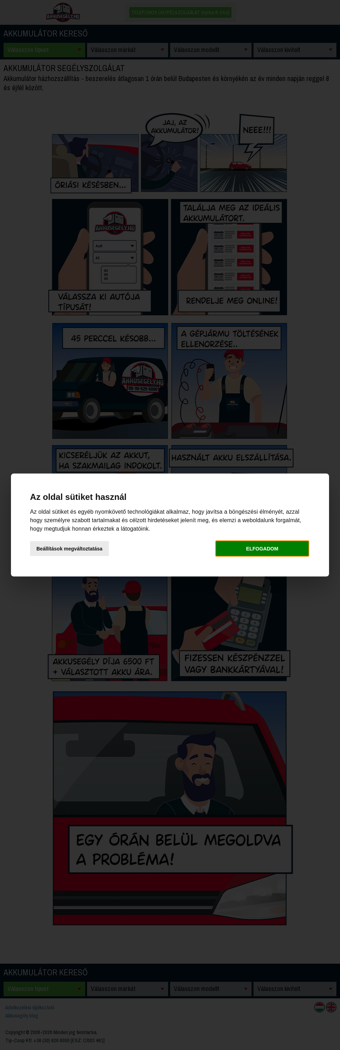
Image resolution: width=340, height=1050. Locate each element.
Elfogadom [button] (262, 548)
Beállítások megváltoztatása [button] (69, 548)
